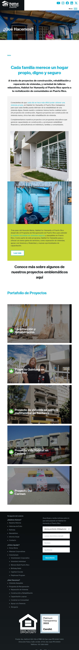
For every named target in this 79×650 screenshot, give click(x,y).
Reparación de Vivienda (19, 590)
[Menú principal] (72, 8)
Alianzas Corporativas (17, 551)
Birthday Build (16, 568)
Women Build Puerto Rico (20, 565)
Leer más (17, 253)
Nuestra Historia (15, 523)
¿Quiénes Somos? (14, 520)
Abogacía (14, 607)
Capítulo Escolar (17, 572)
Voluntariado (13, 555)
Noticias (12, 530)
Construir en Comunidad (20, 600)
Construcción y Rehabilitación (25, 331)
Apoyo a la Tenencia (18, 603)
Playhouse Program (18, 575)
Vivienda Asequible (16, 583)
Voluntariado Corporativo (20, 558)
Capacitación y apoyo (19, 596)
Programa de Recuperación (19, 587)
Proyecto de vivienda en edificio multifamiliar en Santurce (36, 411)
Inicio (9, 55)
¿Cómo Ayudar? (13, 545)
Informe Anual (14, 537)
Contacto (12, 540)
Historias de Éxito (15, 526)
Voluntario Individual (18, 561)
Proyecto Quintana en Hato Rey (29, 371)
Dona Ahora (13, 548)
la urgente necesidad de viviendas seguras (28, 235)
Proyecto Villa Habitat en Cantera (31, 452)
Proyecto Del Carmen (23, 492)
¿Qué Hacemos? (18, 29)
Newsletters (13, 533)
